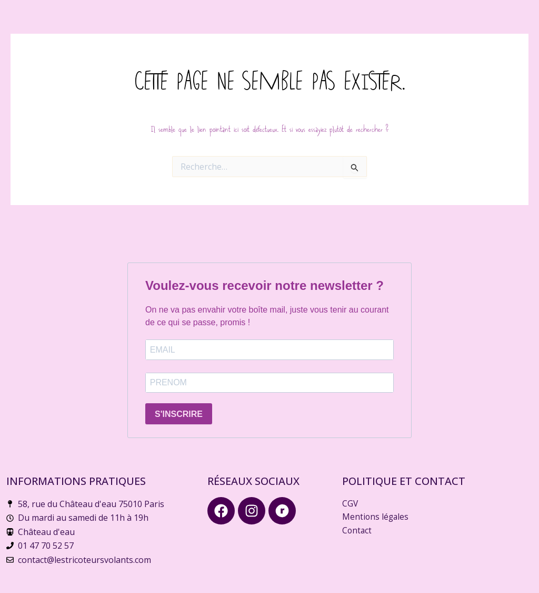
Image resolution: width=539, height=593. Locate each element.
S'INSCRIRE (179, 414)
